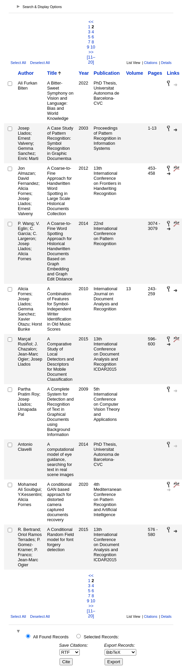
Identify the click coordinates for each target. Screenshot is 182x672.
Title (52, 73)
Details (166, 63)
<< (91, 21)
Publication (107, 73)
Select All (18, 63)
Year (84, 73)
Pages (155, 73)
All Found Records (50, 636)
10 (92, 46)
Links (173, 73)
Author (26, 73)
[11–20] (91, 60)
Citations (150, 63)
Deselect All (40, 63)
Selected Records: (101, 636)
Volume (134, 73)
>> (91, 52)
